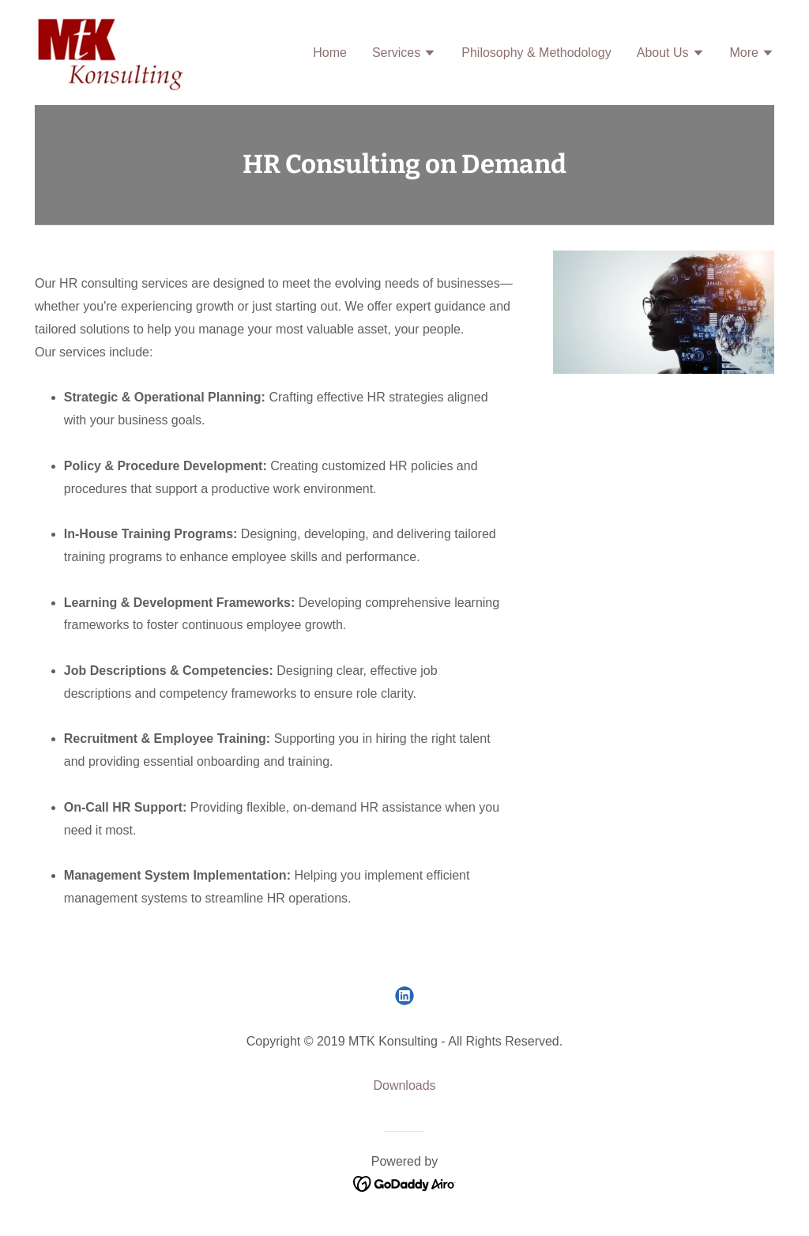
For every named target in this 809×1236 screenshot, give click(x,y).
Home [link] (330, 52)
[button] (404, 54)
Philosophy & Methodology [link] (536, 52)
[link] (110, 51)
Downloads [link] (404, 1085)
